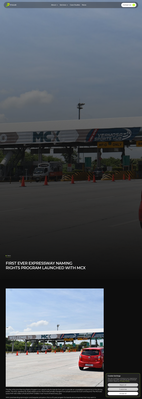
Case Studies (75, 5)
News (84, 5)
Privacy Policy (124, 381)
